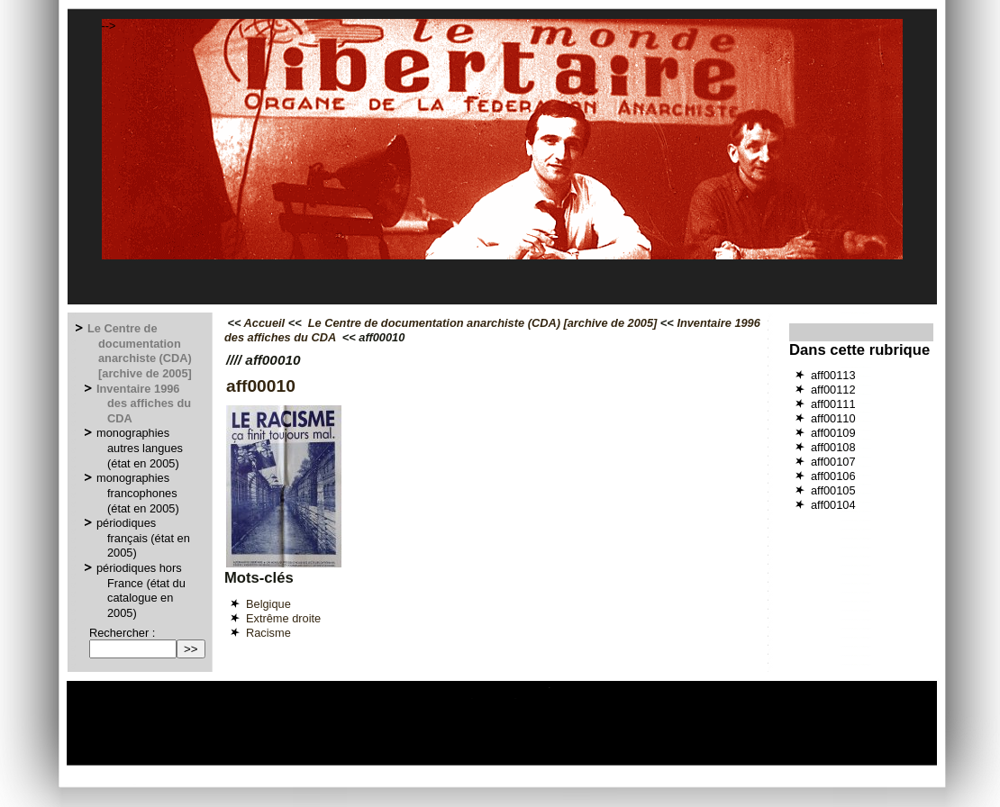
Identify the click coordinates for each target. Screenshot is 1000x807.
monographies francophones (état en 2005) (138, 492)
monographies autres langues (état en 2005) (140, 447)
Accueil (265, 323)
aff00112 (833, 389)
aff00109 (833, 433)
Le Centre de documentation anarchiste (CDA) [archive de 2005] (140, 351)
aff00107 (833, 461)
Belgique (268, 604)
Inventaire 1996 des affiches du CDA (144, 403)
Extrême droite (283, 618)
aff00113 (833, 375)
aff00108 (833, 447)
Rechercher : (122, 632)
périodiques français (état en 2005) (144, 537)
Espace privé (400, 758)
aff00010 (260, 385)
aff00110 (833, 418)
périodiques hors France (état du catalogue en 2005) (142, 590)
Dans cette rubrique (859, 349)
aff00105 (833, 490)
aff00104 (833, 505)
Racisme (268, 632)
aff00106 (833, 476)
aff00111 (833, 404)
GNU (667, 758)
